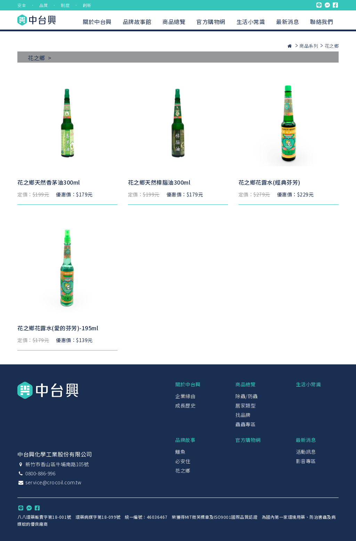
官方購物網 (210, 21)
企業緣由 (185, 396)
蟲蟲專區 (245, 424)
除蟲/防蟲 (246, 396)
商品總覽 (173, 21)
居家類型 (245, 405)
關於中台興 (97, 21)
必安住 (183, 461)
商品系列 (308, 45)
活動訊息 (306, 451)
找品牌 (243, 414)
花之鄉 (183, 470)
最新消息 (287, 21)
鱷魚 (180, 451)
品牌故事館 (137, 21)
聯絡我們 (321, 21)
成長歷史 (185, 405)
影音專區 (306, 461)
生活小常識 (250, 21)
